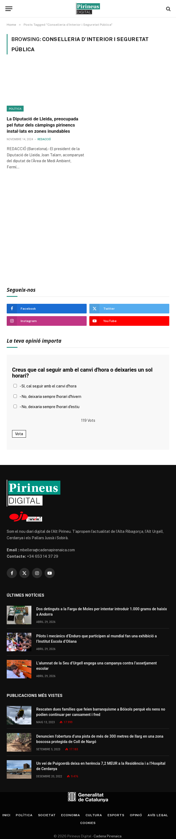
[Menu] (8, 9)
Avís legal (158, 815)
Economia (70, 815)
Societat (47, 815)
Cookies (88, 823)
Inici (6, 815)
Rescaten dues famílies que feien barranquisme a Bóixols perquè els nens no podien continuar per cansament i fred (100, 712)
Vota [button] (19, 434)
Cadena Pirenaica (107, 836)
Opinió (136, 815)
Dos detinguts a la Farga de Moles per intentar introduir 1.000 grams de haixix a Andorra (101, 611)
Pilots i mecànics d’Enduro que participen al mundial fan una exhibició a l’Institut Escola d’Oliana (96, 639)
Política (15, 108)
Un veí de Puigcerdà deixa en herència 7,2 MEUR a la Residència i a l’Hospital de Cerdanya (100, 766)
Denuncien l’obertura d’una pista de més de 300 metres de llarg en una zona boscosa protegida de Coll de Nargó (99, 739)
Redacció (44, 139)
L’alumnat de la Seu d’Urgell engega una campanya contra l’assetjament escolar (96, 666)
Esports (116, 815)
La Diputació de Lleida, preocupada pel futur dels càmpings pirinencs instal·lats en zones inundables (42, 125)
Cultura (94, 815)
